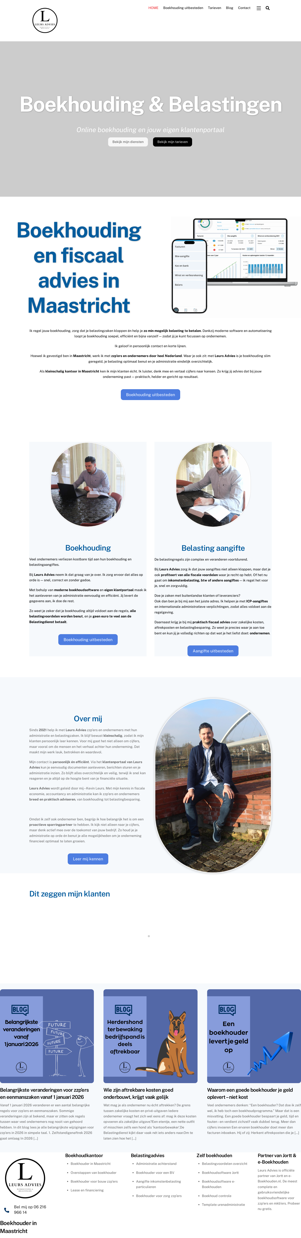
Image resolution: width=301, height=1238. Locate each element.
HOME (153, 8)
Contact (244, 8)
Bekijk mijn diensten (128, 142)
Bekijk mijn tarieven (172, 142)
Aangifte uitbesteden (213, 651)
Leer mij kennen (88, 859)
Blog (229, 8)
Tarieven (214, 8)
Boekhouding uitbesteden (183, 8)
